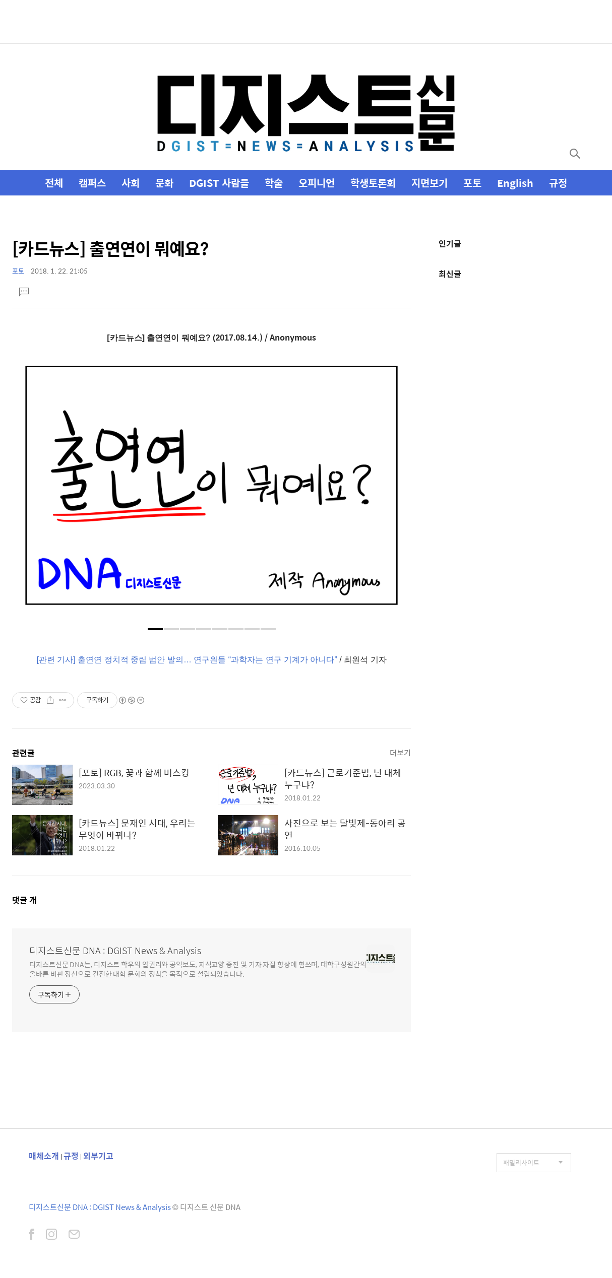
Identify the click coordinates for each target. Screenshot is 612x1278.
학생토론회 (373, 182)
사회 (130, 182)
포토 (472, 182)
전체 (54, 182)
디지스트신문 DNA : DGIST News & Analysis (115, 951)
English (515, 182)
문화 (164, 182)
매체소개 (44, 1156)
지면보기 (429, 182)
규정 (558, 182)
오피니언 (316, 182)
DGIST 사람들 (219, 182)
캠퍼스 (92, 182)
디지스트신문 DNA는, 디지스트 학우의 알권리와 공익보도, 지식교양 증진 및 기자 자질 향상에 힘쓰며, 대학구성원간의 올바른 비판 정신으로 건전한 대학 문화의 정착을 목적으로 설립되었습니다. (197, 969)
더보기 (400, 752)
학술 (274, 182)
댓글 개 (24, 900)
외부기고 (98, 1156)
